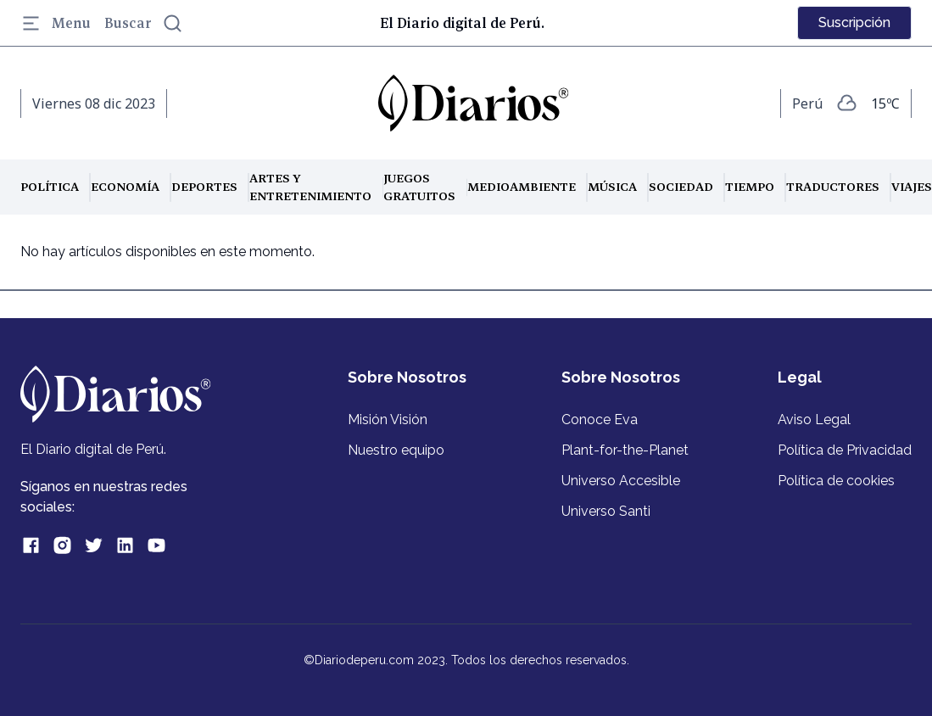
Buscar (143, 23)
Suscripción (854, 22)
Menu (55, 23)
